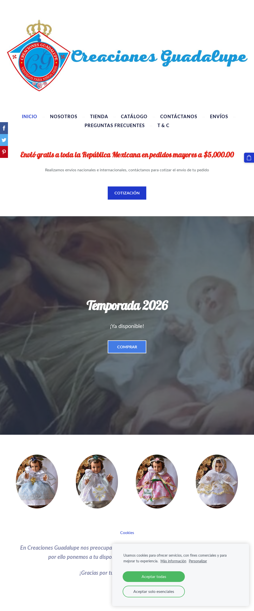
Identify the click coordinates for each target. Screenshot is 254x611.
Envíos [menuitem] (219, 115)
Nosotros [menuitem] (63, 115)
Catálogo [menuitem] (134, 115)
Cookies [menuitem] (127, 531)
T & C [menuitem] (163, 124)
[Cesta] (250, 157)
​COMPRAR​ (127, 346)
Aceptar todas (154, 576)
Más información (173, 560)
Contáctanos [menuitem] (178, 115)
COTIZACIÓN (127, 192)
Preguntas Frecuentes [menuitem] (115, 124)
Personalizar (198, 560)
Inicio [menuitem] (29, 115)
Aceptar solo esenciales (153, 591)
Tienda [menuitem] (99, 115)
